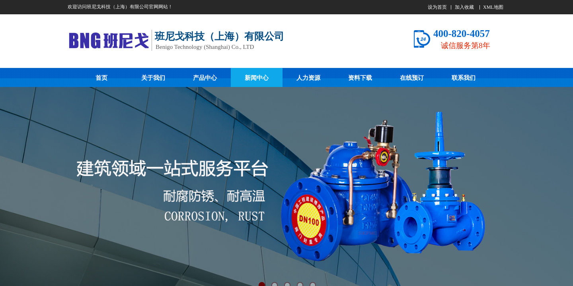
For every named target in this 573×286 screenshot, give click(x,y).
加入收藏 (464, 7)
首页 (101, 78)
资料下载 (360, 78)
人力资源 (308, 78)
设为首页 (437, 7)
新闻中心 (257, 78)
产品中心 (205, 78)
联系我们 (464, 78)
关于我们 (153, 78)
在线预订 (412, 78)
